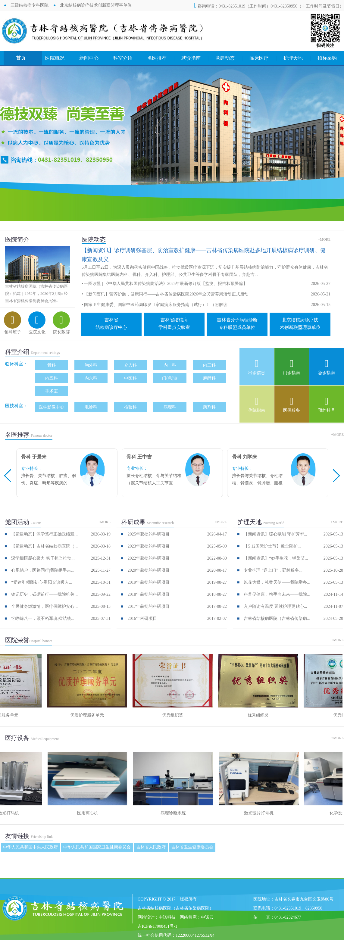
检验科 (130, 407)
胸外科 (91, 365)
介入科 (130, 365)
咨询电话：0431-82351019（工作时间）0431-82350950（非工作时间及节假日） (269, 6)
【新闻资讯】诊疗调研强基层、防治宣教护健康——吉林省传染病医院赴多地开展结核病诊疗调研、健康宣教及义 (204, 254)
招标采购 (327, 58)
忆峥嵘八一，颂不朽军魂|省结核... (42, 618)
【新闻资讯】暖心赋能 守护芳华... (275, 534)
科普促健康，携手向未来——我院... (277, 594)
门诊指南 (291, 372)
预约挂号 (326, 410)
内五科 (51, 378)
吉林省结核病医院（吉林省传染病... (277, 618)
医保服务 (291, 410)
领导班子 (12, 332)
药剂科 (209, 407)
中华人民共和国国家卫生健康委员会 (97, 847)
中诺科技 (167, 917)
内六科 (91, 378)
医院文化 (37, 332)
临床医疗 (259, 58)
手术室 (51, 391)
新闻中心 (89, 58)
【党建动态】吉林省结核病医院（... (44, 546)
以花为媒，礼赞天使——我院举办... (277, 582)
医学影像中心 (51, 407)
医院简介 (17, 239)
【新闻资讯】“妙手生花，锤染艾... (276, 558)
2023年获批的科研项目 (148, 546)
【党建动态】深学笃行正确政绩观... (44, 534)
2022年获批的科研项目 (148, 558)
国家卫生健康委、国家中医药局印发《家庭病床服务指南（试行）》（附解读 (155, 304)
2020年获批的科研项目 (148, 570)
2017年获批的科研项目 (148, 606)
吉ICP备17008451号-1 (157, 926)
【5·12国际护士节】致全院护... (272, 546)
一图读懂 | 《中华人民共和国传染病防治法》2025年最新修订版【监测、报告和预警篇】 (165, 283)
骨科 (51, 365)
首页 (21, 58)
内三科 (209, 365)
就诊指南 (191, 58)
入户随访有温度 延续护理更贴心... (275, 606)
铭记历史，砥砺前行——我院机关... (44, 594)
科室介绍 (123, 58)
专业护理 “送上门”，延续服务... (273, 570)
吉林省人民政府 (151, 847)
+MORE (324, 239)
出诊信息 (256, 372)
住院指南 (256, 410)
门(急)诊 (169, 378)
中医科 (130, 378)
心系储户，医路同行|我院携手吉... (42, 570)
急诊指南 (326, 372)
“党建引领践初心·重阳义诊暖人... (41, 582)
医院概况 (54, 58)
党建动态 (225, 58)
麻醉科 (209, 378)
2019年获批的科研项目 (148, 582)
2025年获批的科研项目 (148, 534)
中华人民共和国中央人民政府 (30, 847)
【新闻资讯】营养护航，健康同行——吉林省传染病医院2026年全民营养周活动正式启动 (166, 294)
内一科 (170, 365)
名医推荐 (157, 58)
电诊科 (91, 407)
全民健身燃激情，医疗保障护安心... (44, 606)
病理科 (170, 407)
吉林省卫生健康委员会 (192, 847)
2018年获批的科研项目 (148, 594)
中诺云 (207, 917)
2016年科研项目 (142, 618)
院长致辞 (61, 332)
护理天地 (293, 58)
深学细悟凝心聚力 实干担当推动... (42, 558)
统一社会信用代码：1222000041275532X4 (176, 935)
